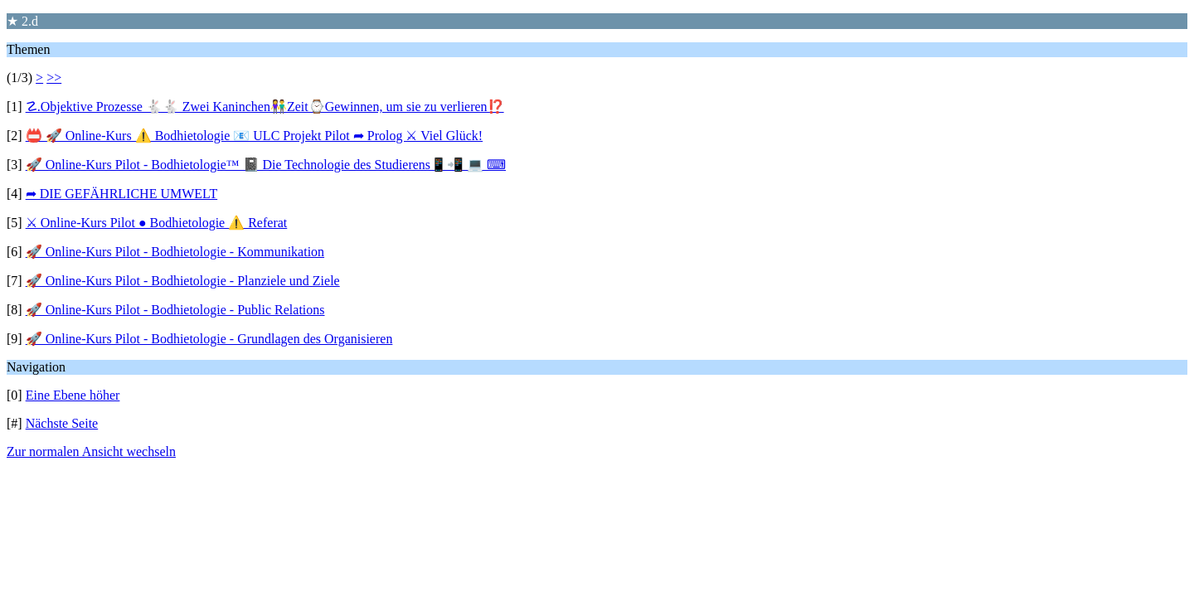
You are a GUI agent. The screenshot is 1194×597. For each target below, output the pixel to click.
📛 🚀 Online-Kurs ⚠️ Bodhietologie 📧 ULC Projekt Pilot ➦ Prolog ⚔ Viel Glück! (254, 136)
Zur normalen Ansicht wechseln (91, 451)
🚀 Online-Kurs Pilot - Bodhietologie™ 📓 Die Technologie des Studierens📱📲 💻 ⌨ (266, 165)
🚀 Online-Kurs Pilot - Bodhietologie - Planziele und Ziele (183, 281)
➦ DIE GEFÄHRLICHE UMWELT (122, 194)
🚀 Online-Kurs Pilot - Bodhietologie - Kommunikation (175, 252)
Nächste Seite (62, 423)
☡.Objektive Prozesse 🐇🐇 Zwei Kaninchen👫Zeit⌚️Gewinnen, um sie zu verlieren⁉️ (265, 107)
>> (53, 77)
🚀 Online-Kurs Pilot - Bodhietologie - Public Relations (175, 310)
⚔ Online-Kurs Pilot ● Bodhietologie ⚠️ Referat (157, 223)
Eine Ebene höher (73, 395)
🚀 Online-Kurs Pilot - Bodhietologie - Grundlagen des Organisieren (209, 339)
